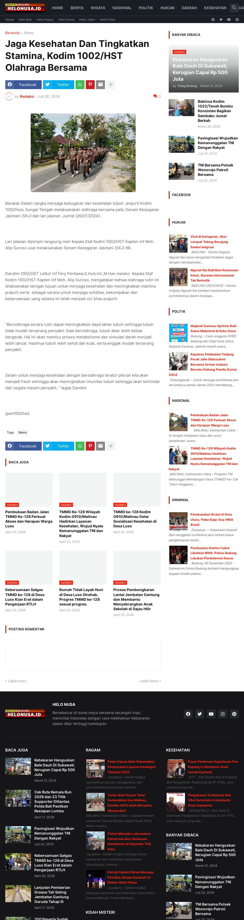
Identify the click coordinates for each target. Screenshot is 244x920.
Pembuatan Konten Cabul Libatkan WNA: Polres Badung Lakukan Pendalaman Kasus (213, 553)
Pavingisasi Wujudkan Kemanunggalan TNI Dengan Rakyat (218, 143)
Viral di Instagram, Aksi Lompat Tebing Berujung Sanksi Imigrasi (209, 242)
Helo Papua (45, 19)
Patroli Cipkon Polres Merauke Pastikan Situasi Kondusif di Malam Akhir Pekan (131, 877)
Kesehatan (215, 8)
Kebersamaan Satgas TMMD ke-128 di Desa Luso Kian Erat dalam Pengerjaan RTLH (24, 596)
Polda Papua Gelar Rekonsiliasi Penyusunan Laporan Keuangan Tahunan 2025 (132, 767)
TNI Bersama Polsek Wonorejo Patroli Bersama (215, 170)
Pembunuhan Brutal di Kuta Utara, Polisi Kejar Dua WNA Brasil (211, 519)
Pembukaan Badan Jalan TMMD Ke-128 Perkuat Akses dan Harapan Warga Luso (28, 519)
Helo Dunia (66, 19)
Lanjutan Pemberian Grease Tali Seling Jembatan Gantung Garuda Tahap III (52, 894)
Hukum (167, 8)
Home (57, 8)
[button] (234, 7)
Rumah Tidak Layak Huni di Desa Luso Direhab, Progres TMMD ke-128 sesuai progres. (81, 596)
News (29, 33)
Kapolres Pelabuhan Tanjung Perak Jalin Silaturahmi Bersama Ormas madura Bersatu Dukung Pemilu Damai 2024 (203, 364)
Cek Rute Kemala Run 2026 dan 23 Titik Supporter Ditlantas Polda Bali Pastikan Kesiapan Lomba (53, 801)
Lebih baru (17, 681)
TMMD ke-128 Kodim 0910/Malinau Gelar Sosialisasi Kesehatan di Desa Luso (135, 519)
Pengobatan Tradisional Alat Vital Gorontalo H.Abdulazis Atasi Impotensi (209, 800)
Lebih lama (148, 681)
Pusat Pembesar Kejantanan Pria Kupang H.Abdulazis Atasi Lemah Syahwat (213, 767)
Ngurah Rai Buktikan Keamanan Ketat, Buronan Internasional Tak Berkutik (214, 275)
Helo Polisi (107, 19)
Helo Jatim (87, 19)
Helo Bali (25, 19)
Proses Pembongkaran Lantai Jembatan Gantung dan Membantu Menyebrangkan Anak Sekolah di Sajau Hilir (136, 599)
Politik (146, 8)
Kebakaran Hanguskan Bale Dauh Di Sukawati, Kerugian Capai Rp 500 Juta (54, 767)
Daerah (189, 8)
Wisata (98, 8)
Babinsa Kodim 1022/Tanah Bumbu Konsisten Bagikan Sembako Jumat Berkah (215, 111)
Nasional (122, 8)
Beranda (12, 33)
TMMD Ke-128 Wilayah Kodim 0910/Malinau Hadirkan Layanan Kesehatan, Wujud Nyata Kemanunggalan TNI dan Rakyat (81, 524)
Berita (77, 8)
